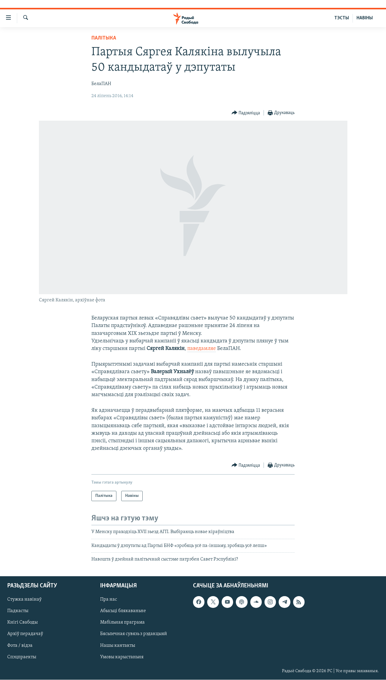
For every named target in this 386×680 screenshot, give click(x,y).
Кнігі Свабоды (22, 622)
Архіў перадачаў (25, 634)
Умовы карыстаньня (122, 657)
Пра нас (108, 599)
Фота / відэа (20, 645)
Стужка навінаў (24, 599)
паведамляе (201, 348)
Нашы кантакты (117, 645)
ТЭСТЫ (341, 18)
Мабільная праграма (122, 622)
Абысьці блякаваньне (123, 611)
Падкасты (17, 611)
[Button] (246, 113)
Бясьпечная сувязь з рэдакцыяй (133, 634)
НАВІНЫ (364, 18)
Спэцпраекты (21, 657)
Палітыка (103, 38)
